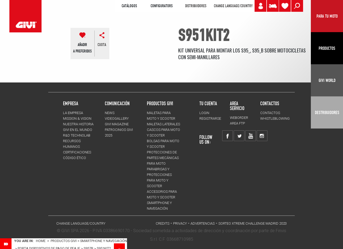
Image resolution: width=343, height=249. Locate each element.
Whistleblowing (275, 118)
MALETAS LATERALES (163, 124)
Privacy (180, 223)
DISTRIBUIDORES (195, 5)
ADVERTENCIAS (203, 223)
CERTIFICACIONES (77, 152)
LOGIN (204, 113)
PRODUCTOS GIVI (160, 103)
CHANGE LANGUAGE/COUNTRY (233, 5)
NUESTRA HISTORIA (78, 124)
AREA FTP (237, 123)
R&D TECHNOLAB (76, 135)
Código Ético (74, 158)
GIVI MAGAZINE (117, 124)
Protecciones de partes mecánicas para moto (163, 157)
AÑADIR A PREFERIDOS (82, 48)
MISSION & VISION (77, 118)
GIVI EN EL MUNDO (77, 130)
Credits (162, 223)
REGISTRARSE (210, 118)
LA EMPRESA (73, 113)
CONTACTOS (270, 113)
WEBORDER (239, 118)
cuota (102, 44)
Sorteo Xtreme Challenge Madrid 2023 (252, 223)
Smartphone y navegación (103, 241)
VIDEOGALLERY (117, 118)
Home (41, 241)
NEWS (109, 113)
